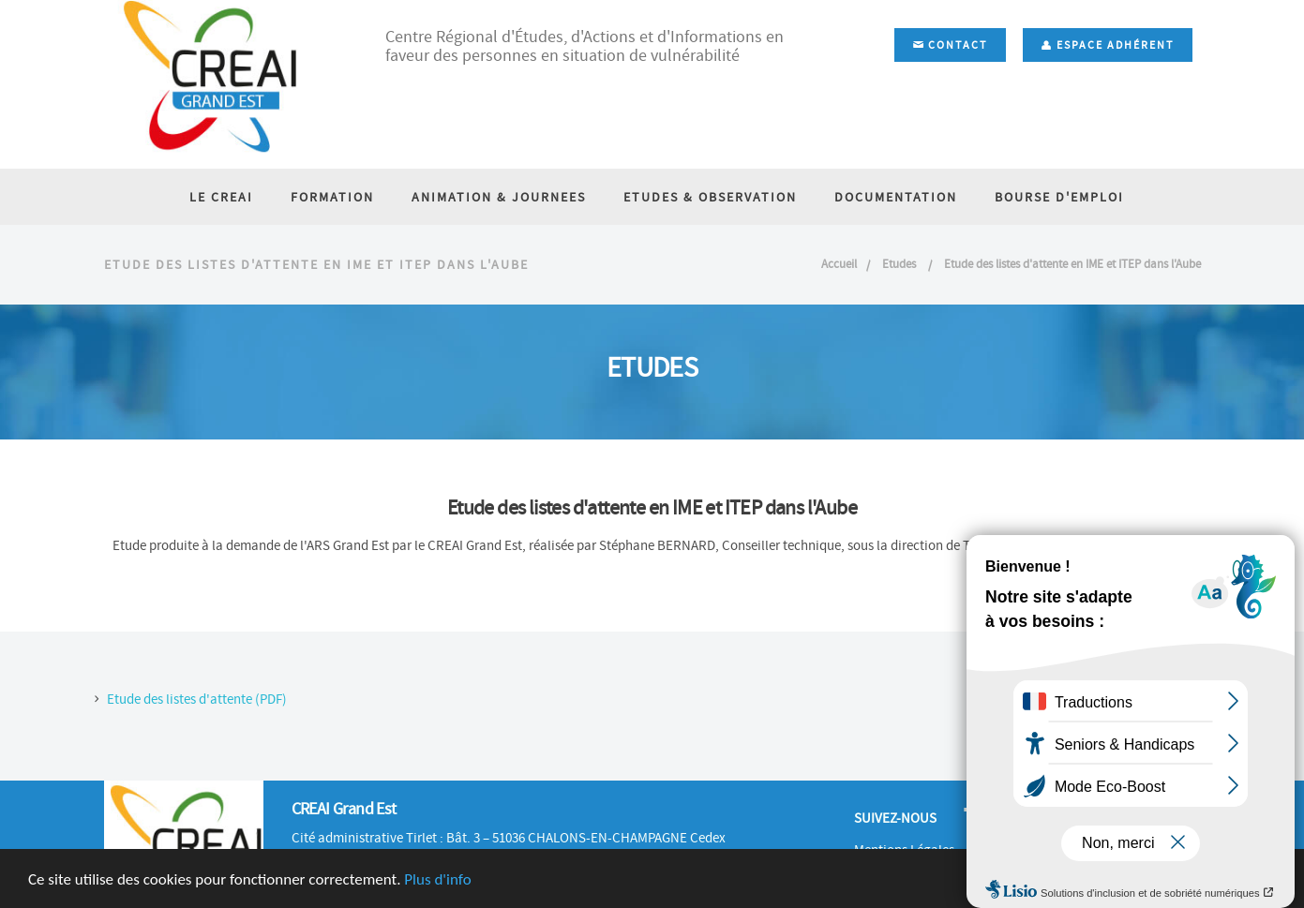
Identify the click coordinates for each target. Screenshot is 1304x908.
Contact (950, 44)
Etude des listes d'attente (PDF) (197, 699)
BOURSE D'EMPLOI (1059, 196)
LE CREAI (221, 196)
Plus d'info (437, 879)
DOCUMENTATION (895, 196)
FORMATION (332, 196)
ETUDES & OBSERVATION (710, 196)
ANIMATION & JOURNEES (499, 196)
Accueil (839, 264)
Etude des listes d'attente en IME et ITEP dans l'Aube (1072, 264)
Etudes (900, 264)
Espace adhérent (1108, 44)
